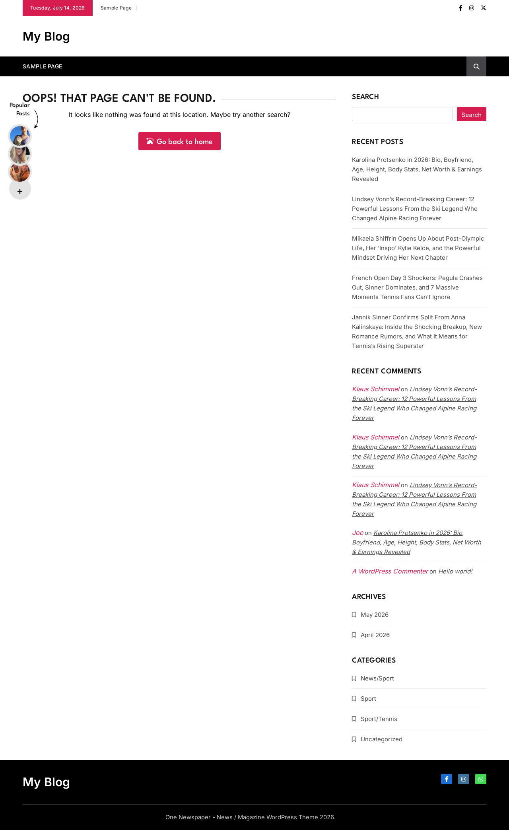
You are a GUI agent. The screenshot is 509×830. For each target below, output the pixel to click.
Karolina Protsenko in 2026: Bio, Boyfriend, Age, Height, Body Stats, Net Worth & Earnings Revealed (417, 169)
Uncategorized (381, 739)
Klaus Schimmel (375, 437)
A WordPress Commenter (390, 571)
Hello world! (455, 571)
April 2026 (375, 635)
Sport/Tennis (379, 719)
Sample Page (116, 8)
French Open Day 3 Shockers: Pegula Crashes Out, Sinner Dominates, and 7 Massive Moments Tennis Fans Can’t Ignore (417, 287)
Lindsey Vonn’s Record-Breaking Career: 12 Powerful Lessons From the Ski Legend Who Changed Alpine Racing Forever (415, 208)
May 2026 (375, 614)
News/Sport (377, 678)
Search (365, 97)
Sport (368, 698)
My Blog (46, 36)
